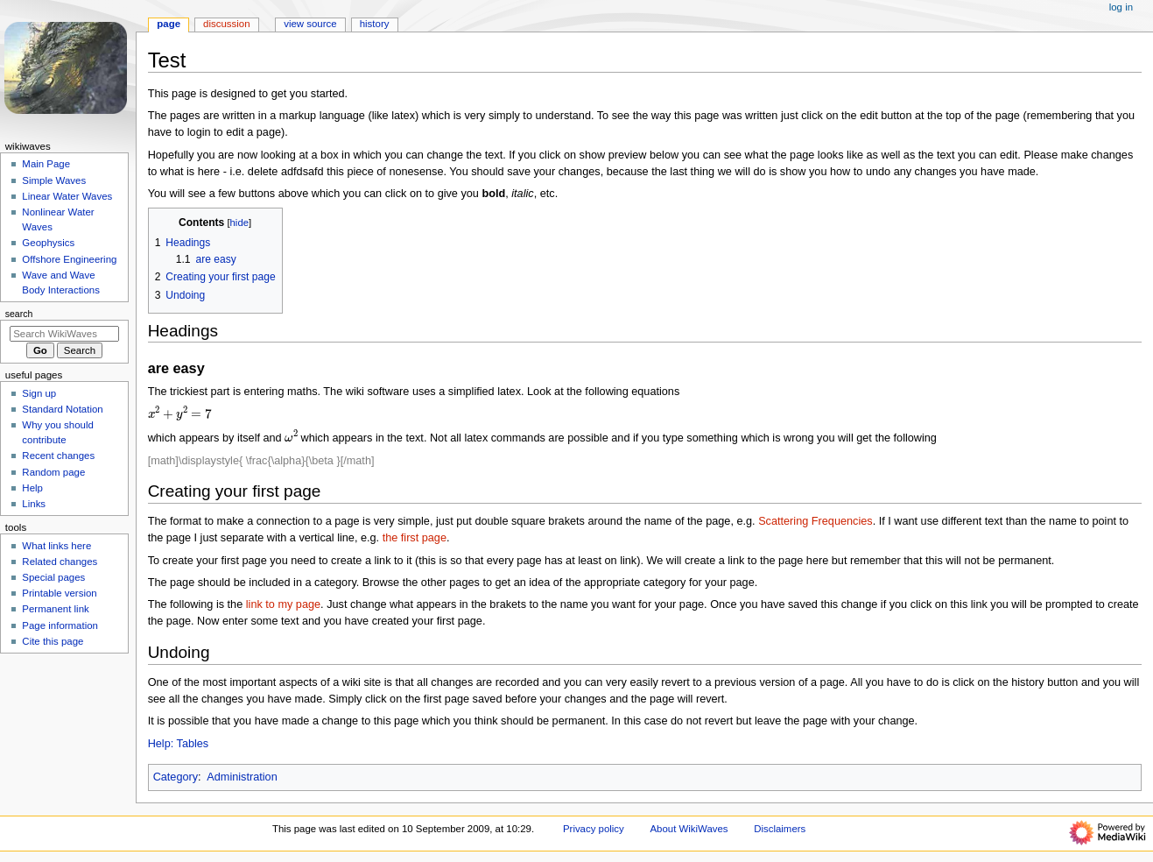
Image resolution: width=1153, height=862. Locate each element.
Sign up (39, 393)
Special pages (53, 577)
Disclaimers (779, 828)
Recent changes (58, 455)
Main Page (46, 164)
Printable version (59, 593)
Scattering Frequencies (815, 521)
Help (32, 488)
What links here (56, 546)
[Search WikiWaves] (64, 334)
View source (310, 23)
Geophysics (48, 242)
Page (168, 23)
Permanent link (55, 609)
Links (34, 503)
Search (19, 313)
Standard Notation (62, 409)
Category (175, 777)
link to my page (283, 604)
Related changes (59, 561)
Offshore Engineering (69, 259)
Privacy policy (593, 828)
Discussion (226, 23)
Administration (242, 777)
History (375, 23)
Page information (60, 625)
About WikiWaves (689, 828)
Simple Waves (54, 180)
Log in (1121, 7)
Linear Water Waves (67, 196)
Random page (53, 472)
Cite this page (52, 641)
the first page (414, 538)
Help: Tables (178, 744)
